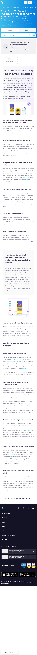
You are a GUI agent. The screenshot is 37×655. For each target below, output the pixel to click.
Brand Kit (26, 179)
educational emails (8, 439)
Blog (24, 7)
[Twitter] (28, 508)
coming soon (24, 368)
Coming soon (16, 7)
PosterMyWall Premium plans (20, 284)
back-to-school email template (11, 425)
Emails (27, 30)
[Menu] (34, 2)
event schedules (11, 454)
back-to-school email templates (15, 361)
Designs (9, 30)
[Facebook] (18, 508)
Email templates (5, 7)
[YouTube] (33, 508)
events (27, 430)
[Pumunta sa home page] (2, 2)
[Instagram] (23, 508)
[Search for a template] (15, 35)
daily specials (28, 366)
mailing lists (18, 405)
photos (30, 131)
